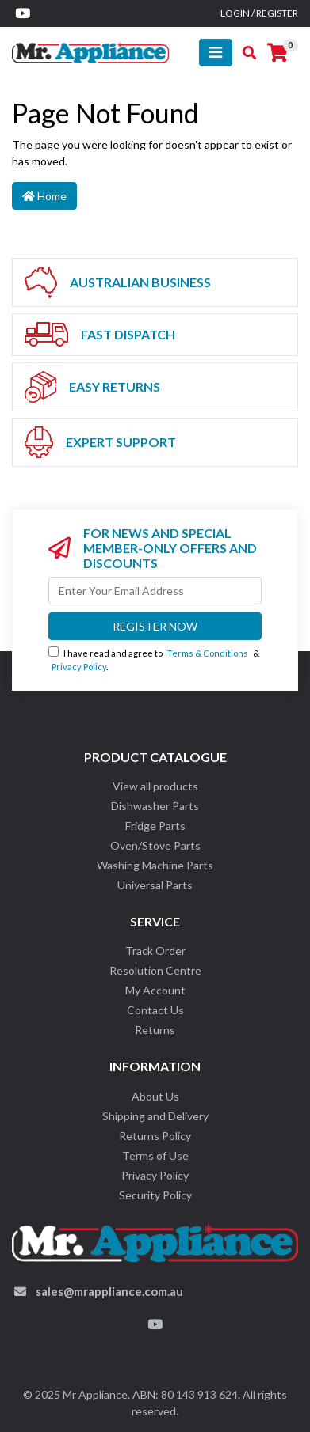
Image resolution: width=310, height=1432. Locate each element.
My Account (155, 990)
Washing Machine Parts (155, 865)
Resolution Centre (155, 970)
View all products (155, 786)
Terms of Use (155, 1155)
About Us (155, 1096)
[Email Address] (155, 590)
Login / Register (259, 13)
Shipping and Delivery (155, 1116)
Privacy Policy (79, 666)
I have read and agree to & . (153, 659)
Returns (155, 1029)
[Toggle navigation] (215, 52)
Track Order (155, 950)
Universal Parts (155, 885)
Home (44, 196)
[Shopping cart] (277, 53)
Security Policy (155, 1195)
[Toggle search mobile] (244, 53)
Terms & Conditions (207, 653)
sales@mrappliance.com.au (109, 1291)
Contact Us (155, 1010)
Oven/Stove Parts (155, 845)
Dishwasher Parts (155, 806)
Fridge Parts (155, 825)
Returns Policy (155, 1135)
